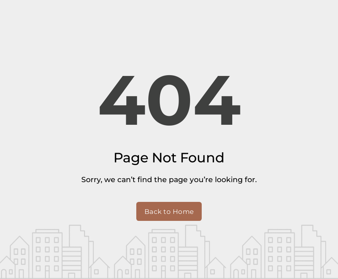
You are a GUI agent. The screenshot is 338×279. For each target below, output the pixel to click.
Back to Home (169, 211)
